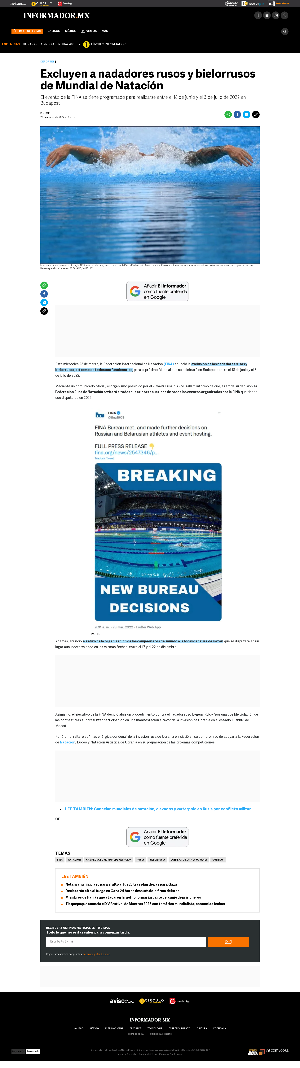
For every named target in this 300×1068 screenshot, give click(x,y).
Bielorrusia (157, 860)
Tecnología (154, 1029)
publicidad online (161, 1034)
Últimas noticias (27, 31)
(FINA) (169, 364)
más (108, 31)
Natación (67, 742)
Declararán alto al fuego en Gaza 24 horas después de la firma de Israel (122, 891)
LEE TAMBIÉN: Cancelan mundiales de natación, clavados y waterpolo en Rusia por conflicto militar (158, 809)
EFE (48, 113)
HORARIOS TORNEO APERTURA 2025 (49, 44)
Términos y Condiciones (96, 954)
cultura (202, 1029)
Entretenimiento (179, 1029)
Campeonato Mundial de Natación (108, 860)
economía (219, 1029)
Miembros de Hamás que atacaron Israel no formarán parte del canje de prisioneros (133, 898)
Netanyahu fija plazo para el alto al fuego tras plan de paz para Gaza (121, 885)
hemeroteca (136, 1034)
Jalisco (54, 31)
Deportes (47, 62)
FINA (60, 860)
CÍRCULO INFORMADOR (108, 44)
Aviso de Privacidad (127, 1054)
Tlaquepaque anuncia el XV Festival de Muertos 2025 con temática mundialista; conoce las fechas (145, 904)
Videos (89, 31)
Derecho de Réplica (148, 1054)
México (70, 31)
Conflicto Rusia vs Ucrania (188, 860)
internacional (114, 1029)
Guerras (218, 860)
